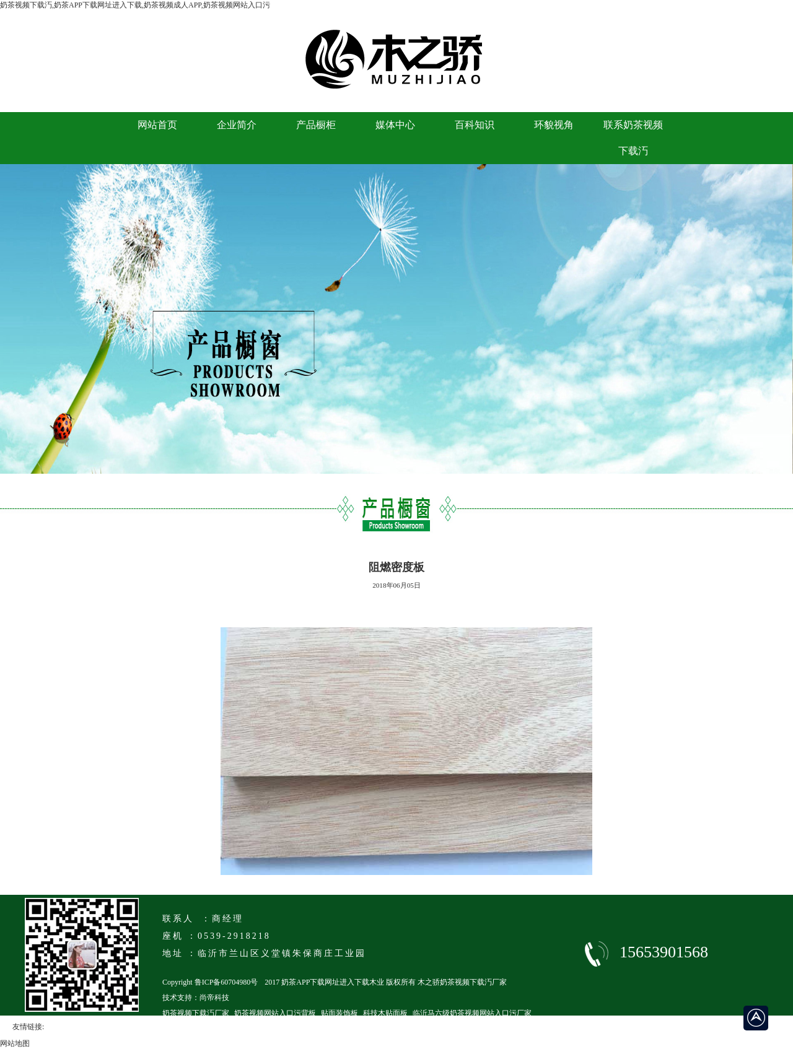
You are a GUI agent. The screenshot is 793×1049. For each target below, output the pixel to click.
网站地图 (15, 1043)
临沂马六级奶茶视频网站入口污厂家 (472, 1013)
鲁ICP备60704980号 (226, 982)
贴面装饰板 (339, 1013)
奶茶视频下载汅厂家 (195, 1013)
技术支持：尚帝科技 (195, 997)
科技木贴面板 (385, 1013)
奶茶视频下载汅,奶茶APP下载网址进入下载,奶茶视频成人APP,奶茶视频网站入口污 (135, 5)
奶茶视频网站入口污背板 (275, 1013)
